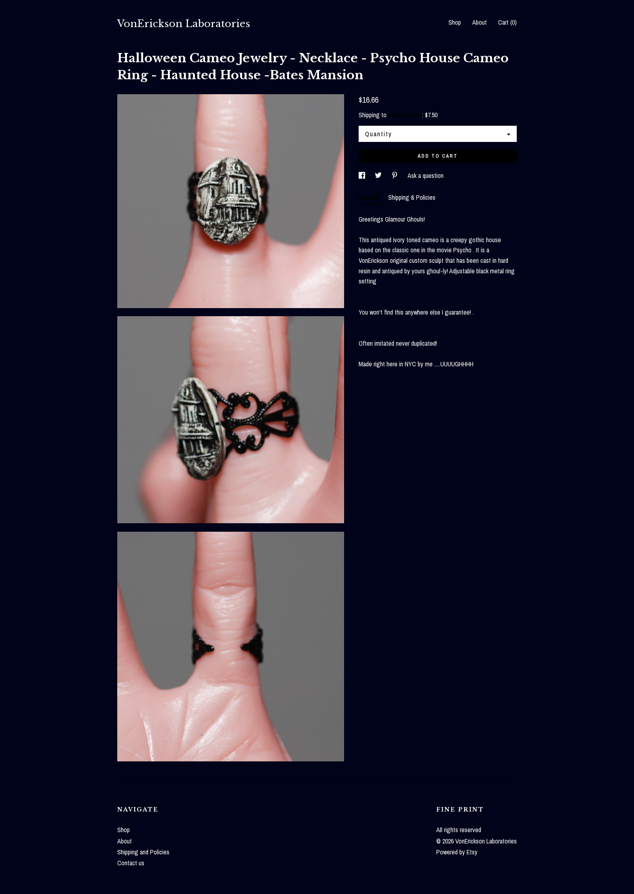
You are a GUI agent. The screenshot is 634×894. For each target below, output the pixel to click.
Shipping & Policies (411, 197)
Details (369, 197)
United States (405, 114)
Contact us (130, 862)
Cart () (507, 22)
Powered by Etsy (457, 852)
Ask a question (426, 175)
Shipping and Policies (143, 852)
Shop (454, 22)
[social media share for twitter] (379, 175)
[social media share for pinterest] (395, 175)
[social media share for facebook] (363, 175)
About (479, 22)
